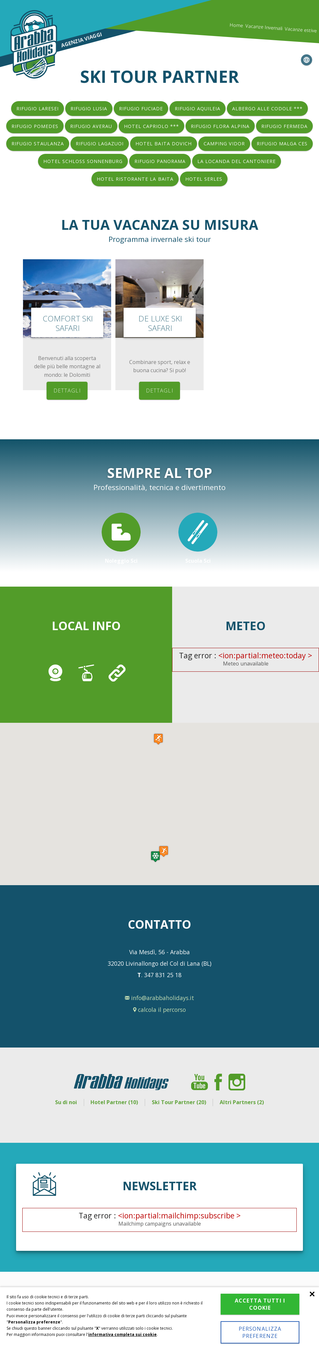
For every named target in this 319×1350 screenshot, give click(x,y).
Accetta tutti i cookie (260, 1304)
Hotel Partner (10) (114, 1102)
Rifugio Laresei (37, 108)
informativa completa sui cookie (122, 1334)
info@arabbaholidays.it (159, 998)
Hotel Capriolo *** (151, 126)
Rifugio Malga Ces (282, 143)
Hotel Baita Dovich (163, 143)
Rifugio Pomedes (34, 126)
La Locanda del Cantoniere (236, 161)
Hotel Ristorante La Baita (135, 179)
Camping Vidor (224, 143)
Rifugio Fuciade (141, 108)
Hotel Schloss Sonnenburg (83, 161)
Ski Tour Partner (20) (179, 1102)
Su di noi (65, 1102)
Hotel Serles (203, 179)
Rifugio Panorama (160, 161)
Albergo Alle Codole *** (267, 108)
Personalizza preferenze (260, 1332)
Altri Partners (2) (242, 1102)
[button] (155, 856)
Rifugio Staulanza (37, 143)
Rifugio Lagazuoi (100, 143)
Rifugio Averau (91, 126)
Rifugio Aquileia (197, 108)
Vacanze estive (301, 30)
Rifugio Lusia (88, 108)
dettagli (67, 390)
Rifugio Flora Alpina (220, 126)
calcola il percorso (159, 1009)
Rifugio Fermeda (284, 126)
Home (236, 25)
